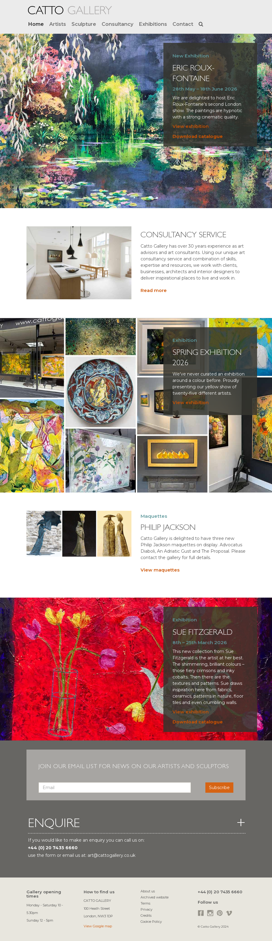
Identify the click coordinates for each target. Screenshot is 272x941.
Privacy (146, 909)
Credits (146, 915)
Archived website (155, 897)
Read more (154, 290)
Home (36, 24)
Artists (57, 24)
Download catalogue (198, 136)
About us (148, 891)
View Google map (98, 926)
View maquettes (160, 570)
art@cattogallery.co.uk (111, 855)
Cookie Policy (151, 921)
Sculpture (83, 24)
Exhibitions (153, 24)
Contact (183, 24)
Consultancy (117, 24)
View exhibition (191, 126)
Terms (145, 903)
